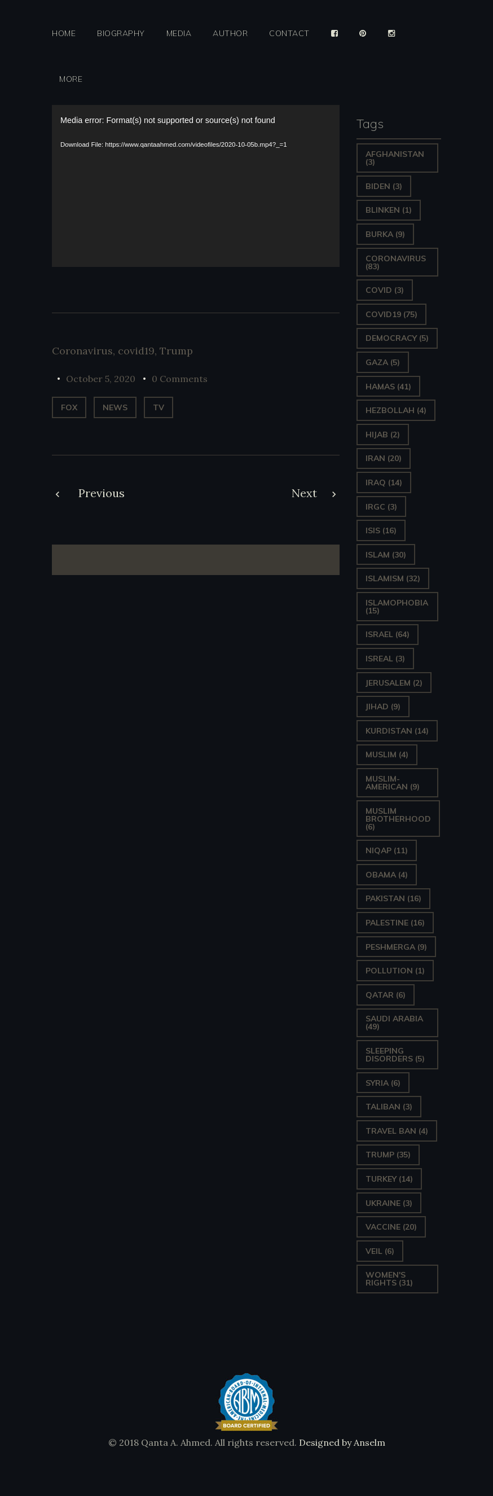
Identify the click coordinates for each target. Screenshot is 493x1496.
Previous (101, 493)
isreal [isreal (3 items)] (385, 658)
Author (230, 33)
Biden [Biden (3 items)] (384, 186)
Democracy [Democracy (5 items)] (397, 338)
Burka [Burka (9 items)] (385, 234)
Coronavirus (82, 350)
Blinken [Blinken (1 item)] (389, 210)
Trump (176, 350)
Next (304, 493)
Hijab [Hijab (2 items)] (383, 434)
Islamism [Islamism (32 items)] (393, 578)
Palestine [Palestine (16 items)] (395, 923)
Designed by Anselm (341, 1442)
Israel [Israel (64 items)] (388, 634)
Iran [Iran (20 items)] (384, 458)
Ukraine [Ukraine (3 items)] (389, 1203)
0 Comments (180, 378)
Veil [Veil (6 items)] (380, 1251)
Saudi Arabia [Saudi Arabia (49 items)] (394, 1023)
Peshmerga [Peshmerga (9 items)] (396, 947)
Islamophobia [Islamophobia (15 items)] (397, 607)
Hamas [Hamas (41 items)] (388, 386)
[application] (196, 186)
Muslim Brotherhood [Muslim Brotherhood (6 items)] (398, 819)
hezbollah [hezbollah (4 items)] (396, 410)
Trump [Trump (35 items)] (388, 1155)
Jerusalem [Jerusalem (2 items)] (394, 683)
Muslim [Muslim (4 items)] (387, 754)
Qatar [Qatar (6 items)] (386, 995)
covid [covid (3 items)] (385, 290)
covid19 (136, 350)
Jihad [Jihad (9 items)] (383, 706)
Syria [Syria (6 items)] (383, 1083)
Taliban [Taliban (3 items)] (389, 1107)
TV (158, 407)
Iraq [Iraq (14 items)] (384, 482)
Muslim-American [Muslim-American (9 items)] (393, 783)
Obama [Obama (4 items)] (387, 875)
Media (179, 33)
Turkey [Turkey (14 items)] (389, 1179)
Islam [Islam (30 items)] (386, 555)
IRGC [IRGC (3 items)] (381, 507)
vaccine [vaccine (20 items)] (391, 1227)
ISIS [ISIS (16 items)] (381, 530)
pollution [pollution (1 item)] (395, 971)
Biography (121, 33)
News (115, 407)
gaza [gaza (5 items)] (383, 362)
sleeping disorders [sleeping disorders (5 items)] (395, 1055)
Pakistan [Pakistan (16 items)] (393, 898)
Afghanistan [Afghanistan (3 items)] (395, 158)
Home (64, 33)
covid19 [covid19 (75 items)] (391, 314)
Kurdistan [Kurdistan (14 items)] (397, 731)
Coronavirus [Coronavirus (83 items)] (396, 262)
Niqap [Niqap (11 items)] (387, 850)
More (70, 79)
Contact (289, 33)
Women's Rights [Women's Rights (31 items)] (389, 1279)
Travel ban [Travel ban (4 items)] (397, 1131)
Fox (69, 407)
